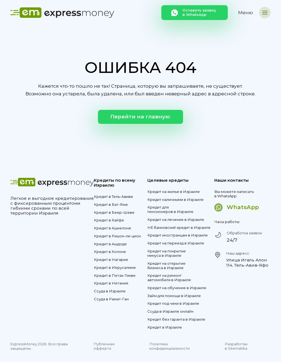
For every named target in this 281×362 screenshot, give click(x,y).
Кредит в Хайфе (109, 220)
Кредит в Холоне (110, 252)
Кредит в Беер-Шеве (114, 212)
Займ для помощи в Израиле (174, 296)
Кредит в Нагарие (111, 260)
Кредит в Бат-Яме (111, 205)
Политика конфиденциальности (169, 346)
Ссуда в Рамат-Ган (111, 299)
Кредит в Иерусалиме (115, 268)
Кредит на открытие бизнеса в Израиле (166, 265)
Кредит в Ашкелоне (112, 228)
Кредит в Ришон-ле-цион (117, 236)
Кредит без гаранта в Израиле (176, 319)
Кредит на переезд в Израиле (175, 243)
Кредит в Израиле (164, 327)
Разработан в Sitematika (236, 346)
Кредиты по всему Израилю (114, 183)
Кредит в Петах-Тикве (115, 275)
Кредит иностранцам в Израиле (177, 235)
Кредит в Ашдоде (110, 244)
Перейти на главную (140, 116)
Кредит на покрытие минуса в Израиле (166, 253)
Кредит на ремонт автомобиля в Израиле (169, 277)
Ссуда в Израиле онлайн (170, 311)
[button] (254, 13)
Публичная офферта (104, 346)
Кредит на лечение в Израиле (175, 220)
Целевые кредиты (168, 180)
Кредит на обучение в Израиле (176, 288)
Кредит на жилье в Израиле (173, 192)
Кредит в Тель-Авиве (113, 197)
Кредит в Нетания (111, 283)
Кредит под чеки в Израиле (173, 303)
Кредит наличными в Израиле (175, 200)
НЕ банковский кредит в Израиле (178, 228)
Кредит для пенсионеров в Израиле (170, 209)
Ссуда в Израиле (110, 291)
